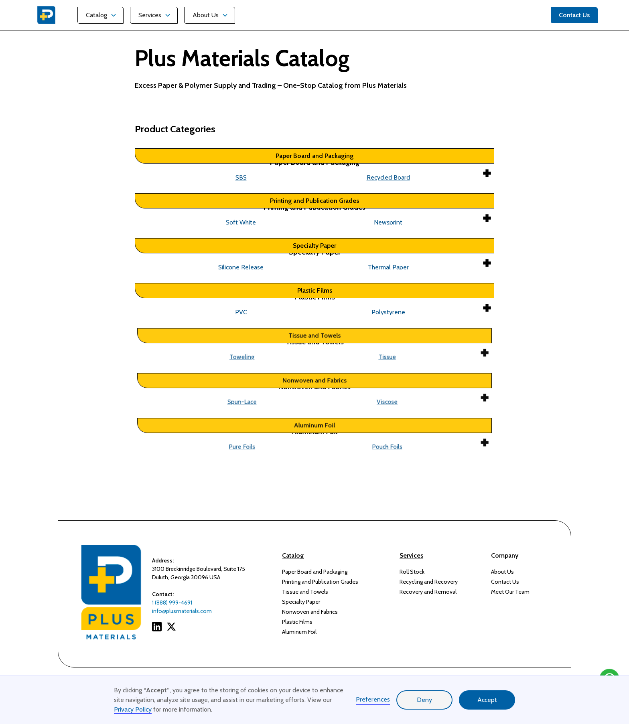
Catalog (96, 15)
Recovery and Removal (428, 591)
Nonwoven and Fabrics (310, 611)
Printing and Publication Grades (320, 581)
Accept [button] (487, 700)
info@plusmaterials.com (182, 611)
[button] (100, 15)
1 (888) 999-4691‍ (172, 602)
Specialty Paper (301, 601)
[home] (46, 15)
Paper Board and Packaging (314, 571)
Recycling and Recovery (429, 581)
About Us (206, 15)
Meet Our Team (510, 591)
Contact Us (505, 581)
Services (149, 15)
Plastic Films (297, 621)
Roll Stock (412, 571)
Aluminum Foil (299, 631)
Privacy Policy (133, 709)
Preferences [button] (373, 699)
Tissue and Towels (305, 591)
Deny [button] (424, 700)
